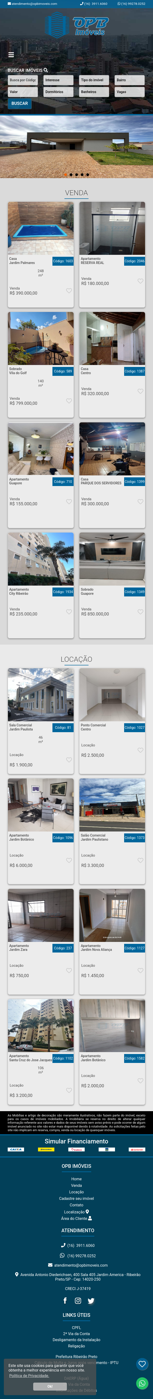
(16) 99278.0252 (132, 4)
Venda (76, 1185)
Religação (76, 1346)
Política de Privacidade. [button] (29, 1375)
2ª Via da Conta (76, 1333)
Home (76, 1179)
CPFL (76, 1327)
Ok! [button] (50, 1387)
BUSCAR (20, 103)
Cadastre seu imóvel (76, 1198)
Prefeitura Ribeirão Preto (76, 1356)
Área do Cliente (76, 1218)
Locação (76, 1192)
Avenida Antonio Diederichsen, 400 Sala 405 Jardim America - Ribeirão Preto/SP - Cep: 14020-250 (77, 1277)
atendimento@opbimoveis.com (78, 1265)
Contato (76, 1205)
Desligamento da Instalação (76, 1340)
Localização (76, 1212)
